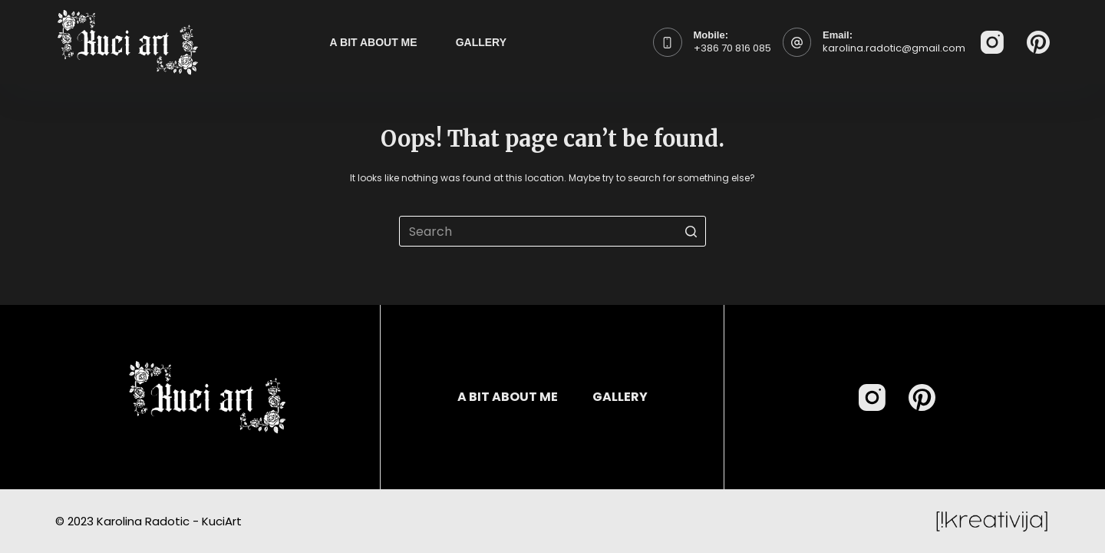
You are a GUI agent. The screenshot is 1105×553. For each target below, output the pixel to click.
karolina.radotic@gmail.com (894, 48)
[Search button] (690, 231)
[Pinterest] (1038, 42)
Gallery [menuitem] (481, 42)
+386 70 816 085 (732, 48)
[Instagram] (992, 42)
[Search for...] (552, 231)
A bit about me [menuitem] (373, 42)
